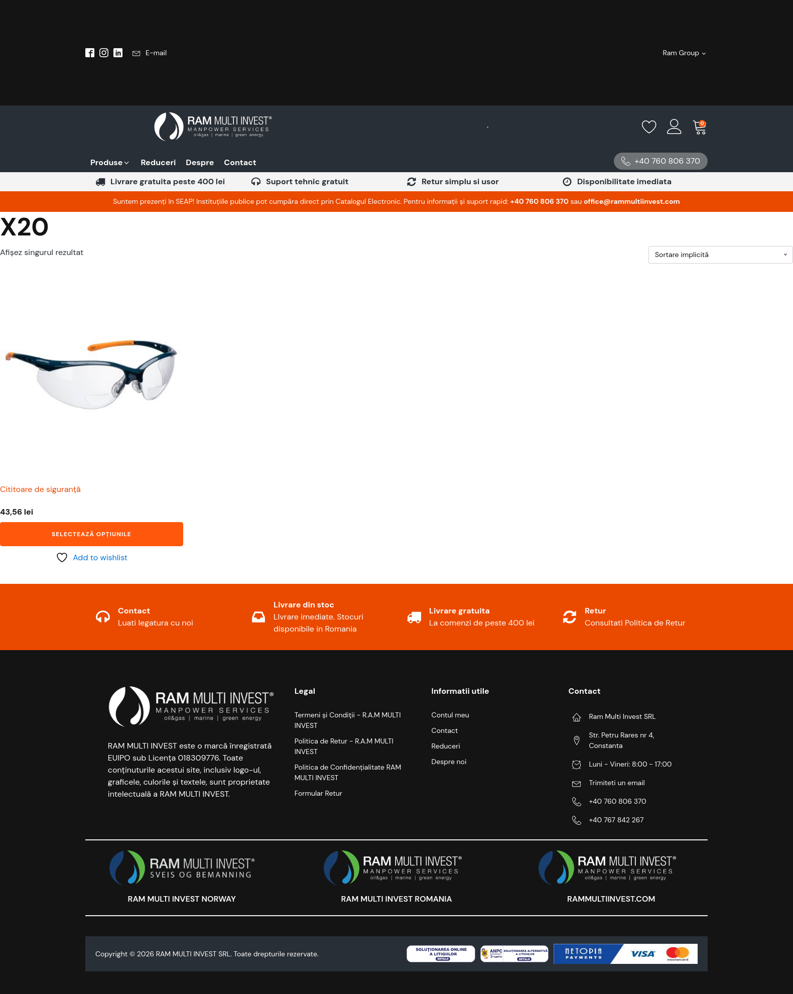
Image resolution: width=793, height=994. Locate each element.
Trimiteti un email (616, 782)
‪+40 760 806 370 (539, 201)
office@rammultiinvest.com (632, 201)
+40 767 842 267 (616, 819)
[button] (150, 53)
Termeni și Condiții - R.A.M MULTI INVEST (348, 720)
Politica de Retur (655, 622)
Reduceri (446, 746)
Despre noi (449, 761)
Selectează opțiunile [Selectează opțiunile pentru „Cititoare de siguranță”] (91, 534)
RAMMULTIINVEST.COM (611, 899)
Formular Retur (318, 793)
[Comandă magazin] (720, 255)
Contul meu (450, 714)
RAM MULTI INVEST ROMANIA (396, 899)
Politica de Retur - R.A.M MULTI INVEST (344, 746)
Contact (445, 730)
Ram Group (681, 52)
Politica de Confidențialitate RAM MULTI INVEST (348, 772)
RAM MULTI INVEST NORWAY (182, 899)
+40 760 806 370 (617, 801)
